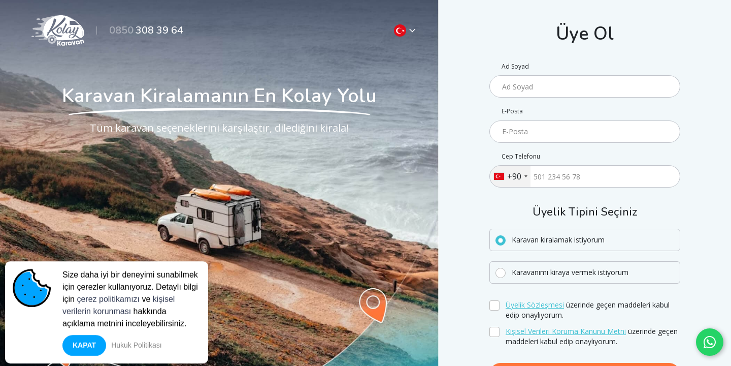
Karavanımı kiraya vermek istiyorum (570, 272)
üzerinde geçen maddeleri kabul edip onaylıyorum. (588, 310)
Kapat (84, 348)
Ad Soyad (515, 66)
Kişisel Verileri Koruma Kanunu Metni (566, 331)
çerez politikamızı (108, 301)
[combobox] (510, 176)
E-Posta (512, 111)
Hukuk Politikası (136, 348)
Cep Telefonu (521, 156)
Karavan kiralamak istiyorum (558, 240)
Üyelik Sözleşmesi (535, 305)
